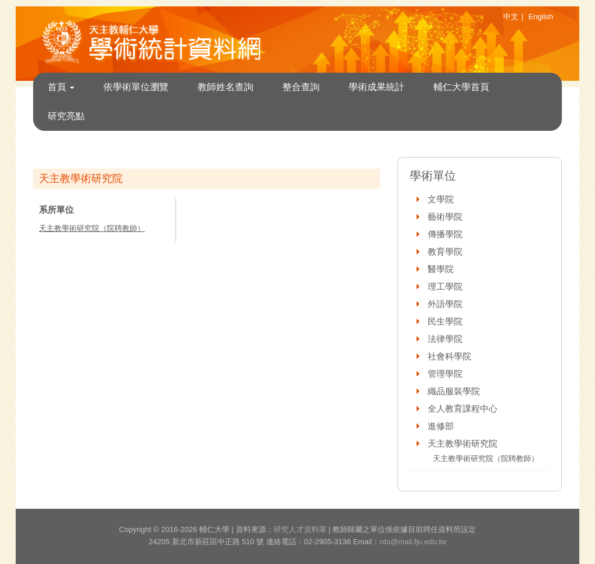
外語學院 (445, 304)
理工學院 (445, 286)
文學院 (441, 199)
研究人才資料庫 (300, 529)
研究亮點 (66, 116)
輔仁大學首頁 (461, 87)
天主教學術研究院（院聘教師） (92, 228)
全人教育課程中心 (462, 408)
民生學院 (445, 321)
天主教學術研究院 (462, 443)
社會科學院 (449, 356)
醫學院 (441, 269)
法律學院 (445, 339)
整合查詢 (301, 87)
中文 (510, 16)
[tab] (480, 199)
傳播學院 (445, 234)
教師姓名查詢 (225, 87)
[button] (419, 199)
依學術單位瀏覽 (136, 87)
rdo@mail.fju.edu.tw (412, 541)
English (540, 16)
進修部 (441, 426)
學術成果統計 (376, 87)
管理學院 (445, 374)
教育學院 (445, 251)
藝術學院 (445, 217)
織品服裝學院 (454, 391)
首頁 (61, 87)
